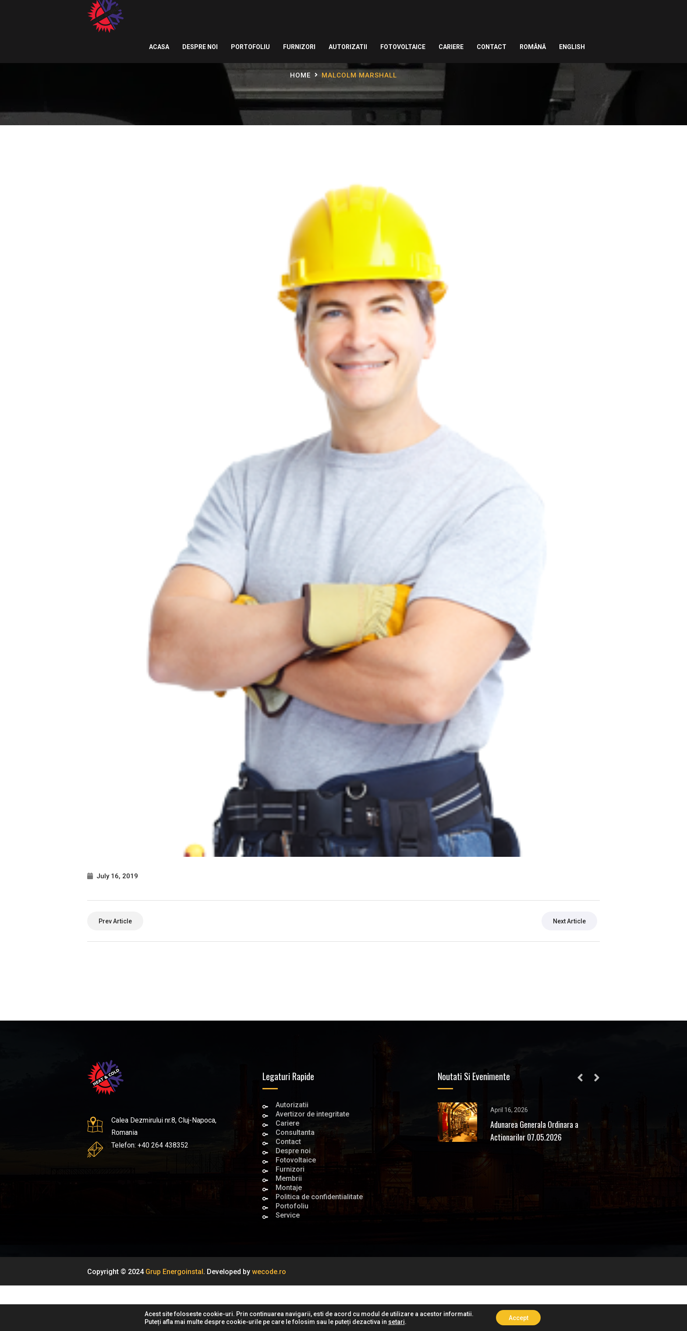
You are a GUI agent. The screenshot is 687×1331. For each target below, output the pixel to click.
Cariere (450, 46)
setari (395, 1321)
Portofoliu (249, 46)
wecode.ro (269, 1272)
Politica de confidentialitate (319, 1197)
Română (532, 46)
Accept (518, 1317)
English (571, 46)
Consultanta (295, 1133)
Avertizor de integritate (312, 1115)
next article (569, 921)
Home (300, 75)
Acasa (159, 46)
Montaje (289, 1188)
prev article (115, 921)
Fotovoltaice (402, 46)
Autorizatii (347, 46)
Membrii (289, 1179)
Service (288, 1216)
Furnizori (299, 46)
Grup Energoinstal (174, 1272)
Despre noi (199, 46)
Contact (491, 46)
